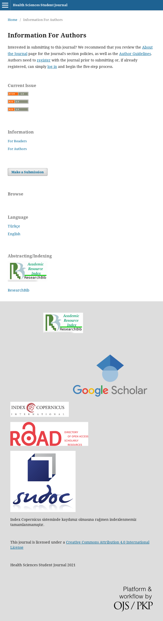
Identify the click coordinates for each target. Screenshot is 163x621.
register (44, 60)
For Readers (17, 141)
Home (12, 19)
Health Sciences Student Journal (40, 5)
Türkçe (14, 226)
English (14, 233)
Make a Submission (27, 172)
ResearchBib (18, 290)
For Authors (17, 148)
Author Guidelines (135, 53)
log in (52, 66)
